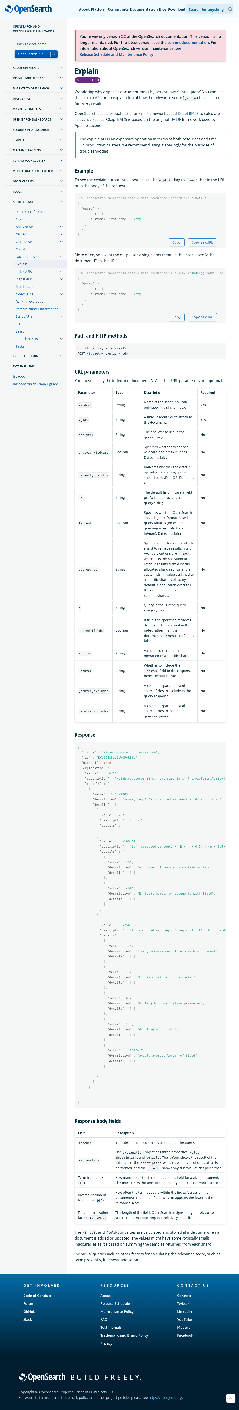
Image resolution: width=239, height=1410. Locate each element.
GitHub (29, 1311)
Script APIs (24, 316)
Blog (162, 9)
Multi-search (25, 286)
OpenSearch (29, 10)
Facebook (185, 1335)
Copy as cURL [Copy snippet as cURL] (202, 242)
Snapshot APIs (27, 339)
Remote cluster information (37, 309)
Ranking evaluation (31, 301)
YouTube (184, 1319)
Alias (19, 219)
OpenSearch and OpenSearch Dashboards (33, 28)
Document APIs (27, 256)
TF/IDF (175, 119)
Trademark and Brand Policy (124, 1335)
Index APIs (24, 271)
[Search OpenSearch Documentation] (209, 9)
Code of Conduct (37, 1295)
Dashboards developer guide (35, 384)
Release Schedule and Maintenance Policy (116, 54)
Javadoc (19, 376)
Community (118, 9)
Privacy (106, 1343)
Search (21, 331)
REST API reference (30, 212)
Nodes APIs (24, 294)
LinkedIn (184, 1311)
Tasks (20, 346)
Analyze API (25, 226)
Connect (184, 1295)
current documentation (188, 42)
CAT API (22, 234)
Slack (27, 1319)
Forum (28, 1303)
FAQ (103, 1319)
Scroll (20, 324)
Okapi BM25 (188, 113)
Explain (21, 264)
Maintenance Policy (117, 1311)
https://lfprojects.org (165, 1397)
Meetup (183, 1327)
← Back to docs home (29, 44)
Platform (99, 9)
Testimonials (111, 1327)
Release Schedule (115, 1303)
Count (20, 249)
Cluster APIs (25, 241)
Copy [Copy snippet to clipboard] (176, 242)
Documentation (144, 9)
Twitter (183, 1303)
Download (176, 9)
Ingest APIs (24, 279)
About (84, 9)
